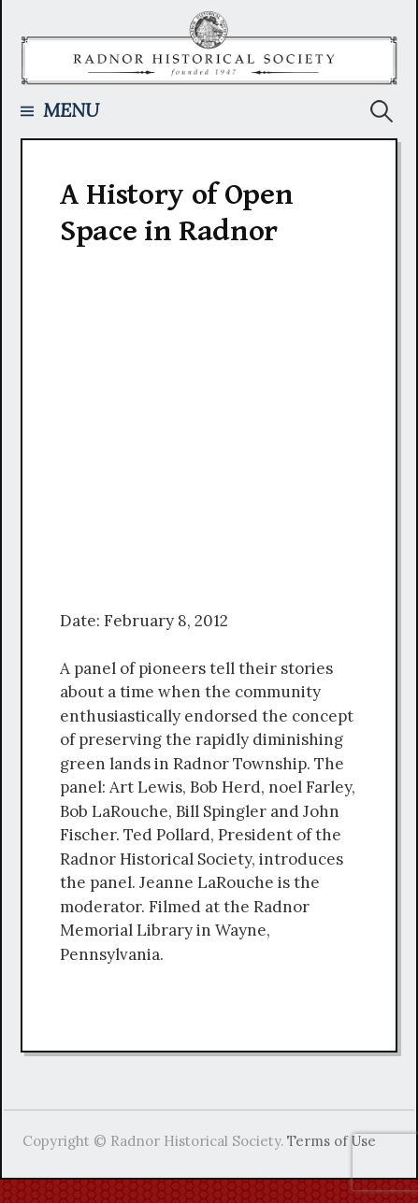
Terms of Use (331, 1141)
